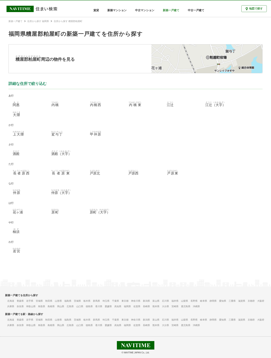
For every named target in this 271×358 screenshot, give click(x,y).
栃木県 (86, 301)
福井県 (174, 301)
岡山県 (60, 306)
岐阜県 (203, 301)
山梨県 (184, 301)
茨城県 (77, 301)
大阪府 (260, 301)
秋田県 (48, 301)
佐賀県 (136, 306)
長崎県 (146, 306)
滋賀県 (241, 301)
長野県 (194, 301)
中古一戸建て (196, 10)
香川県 (98, 306)
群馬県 (96, 301)
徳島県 (89, 306)
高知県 (117, 306)
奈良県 (20, 306)
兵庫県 (10, 306)
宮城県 (39, 301)
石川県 (165, 301)
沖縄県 (196, 306)
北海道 (10, 301)
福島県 (67, 301)
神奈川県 (135, 301)
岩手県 (29, 301)
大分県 (165, 306)
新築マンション (117, 10)
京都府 (251, 301)
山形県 (58, 301)
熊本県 (155, 306)
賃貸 (96, 10)
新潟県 (146, 301)
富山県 (155, 301)
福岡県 (127, 306)
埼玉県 (105, 301)
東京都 (125, 301)
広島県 (70, 306)
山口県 (79, 306)
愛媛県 (108, 306)
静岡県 (213, 301)
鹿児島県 (185, 306)
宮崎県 (174, 306)
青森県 (20, 301)
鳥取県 (41, 306)
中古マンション (144, 10)
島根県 (51, 306)
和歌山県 (31, 306)
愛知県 (222, 301)
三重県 (232, 301)
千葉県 (115, 301)
